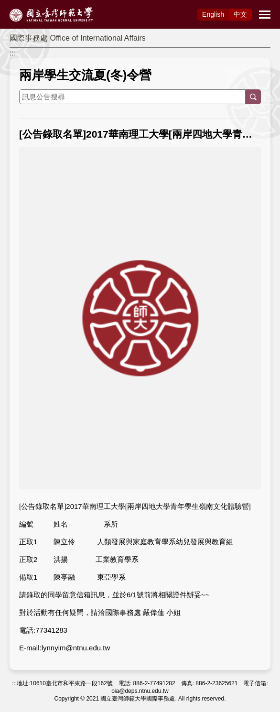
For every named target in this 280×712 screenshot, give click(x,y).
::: (12, 53)
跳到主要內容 (20, 5)
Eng (213, 14)
